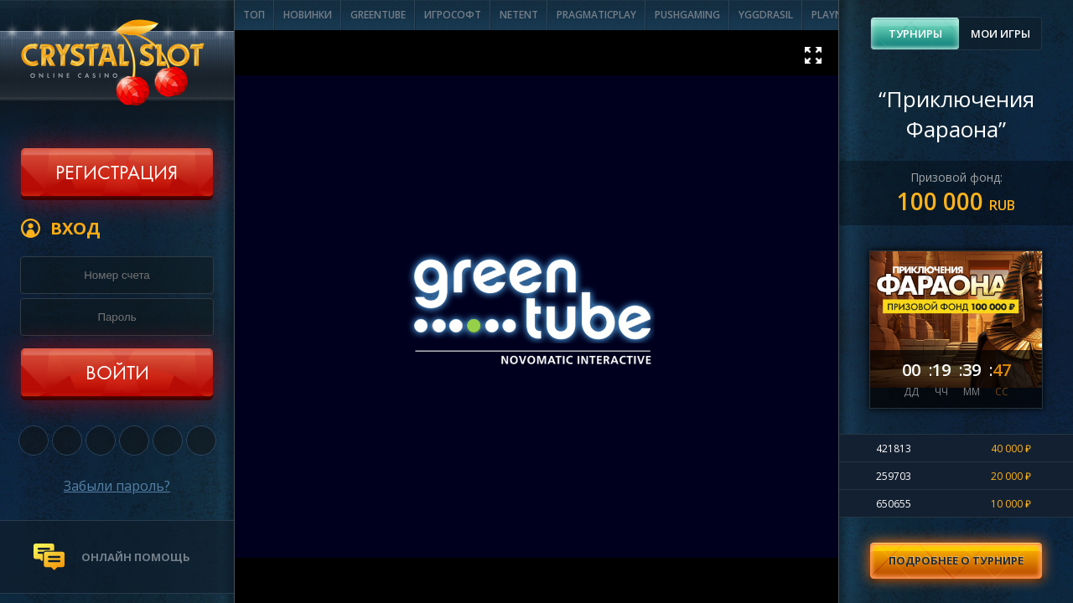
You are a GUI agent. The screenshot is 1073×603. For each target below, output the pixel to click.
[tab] (915, 33)
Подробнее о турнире (956, 560)
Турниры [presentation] (915, 33)
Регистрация (116, 174)
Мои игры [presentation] (1000, 33)
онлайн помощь (135, 556)
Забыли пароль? (117, 486)
